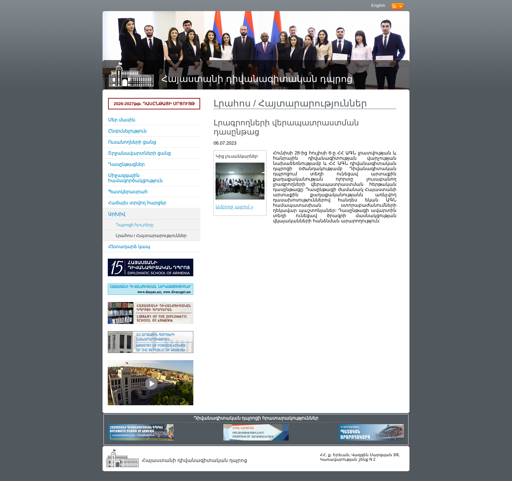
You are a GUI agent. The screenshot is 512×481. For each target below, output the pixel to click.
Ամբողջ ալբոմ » (234, 206)
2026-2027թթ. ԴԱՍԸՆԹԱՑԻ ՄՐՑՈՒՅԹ (154, 103)
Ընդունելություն (127, 131)
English (378, 5)
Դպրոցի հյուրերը (135, 225)
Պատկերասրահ (128, 191)
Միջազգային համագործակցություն (135, 178)
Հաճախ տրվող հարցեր (137, 202)
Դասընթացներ (126, 164)
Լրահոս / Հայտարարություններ (151, 235)
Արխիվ (116, 213)
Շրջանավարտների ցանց (139, 153)
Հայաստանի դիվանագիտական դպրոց (257, 79)
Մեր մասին (121, 119)
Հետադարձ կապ (129, 246)
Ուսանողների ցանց (132, 142)
